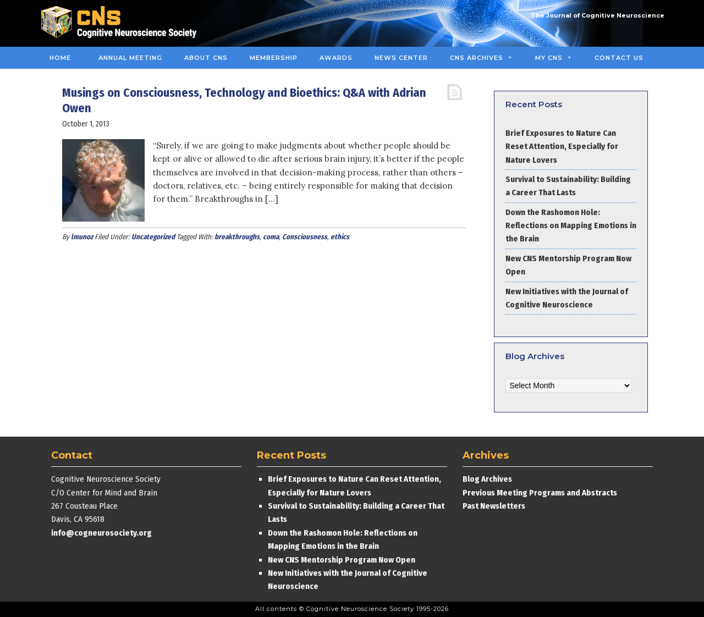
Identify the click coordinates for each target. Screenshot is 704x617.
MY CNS (554, 58)
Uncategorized (153, 237)
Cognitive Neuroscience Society (122, 23)
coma (271, 237)
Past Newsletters (494, 506)
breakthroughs (237, 237)
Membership (274, 58)
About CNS (206, 58)
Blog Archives (487, 479)
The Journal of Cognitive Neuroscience (597, 15)
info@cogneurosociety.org (101, 533)
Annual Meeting (130, 58)
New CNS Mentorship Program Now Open (341, 560)
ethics (340, 237)
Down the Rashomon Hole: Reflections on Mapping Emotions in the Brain (570, 225)
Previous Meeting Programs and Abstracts (540, 493)
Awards (336, 58)
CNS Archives (481, 58)
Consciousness (304, 237)
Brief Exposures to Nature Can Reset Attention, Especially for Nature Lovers (561, 146)
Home (60, 58)
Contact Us (619, 58)
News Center (401, 58)
